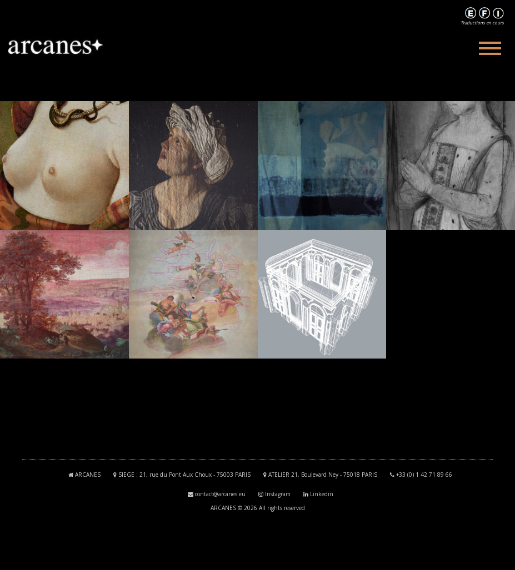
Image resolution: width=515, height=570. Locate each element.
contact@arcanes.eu (220, 494)
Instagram (278, 494)
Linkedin (321, 494)
